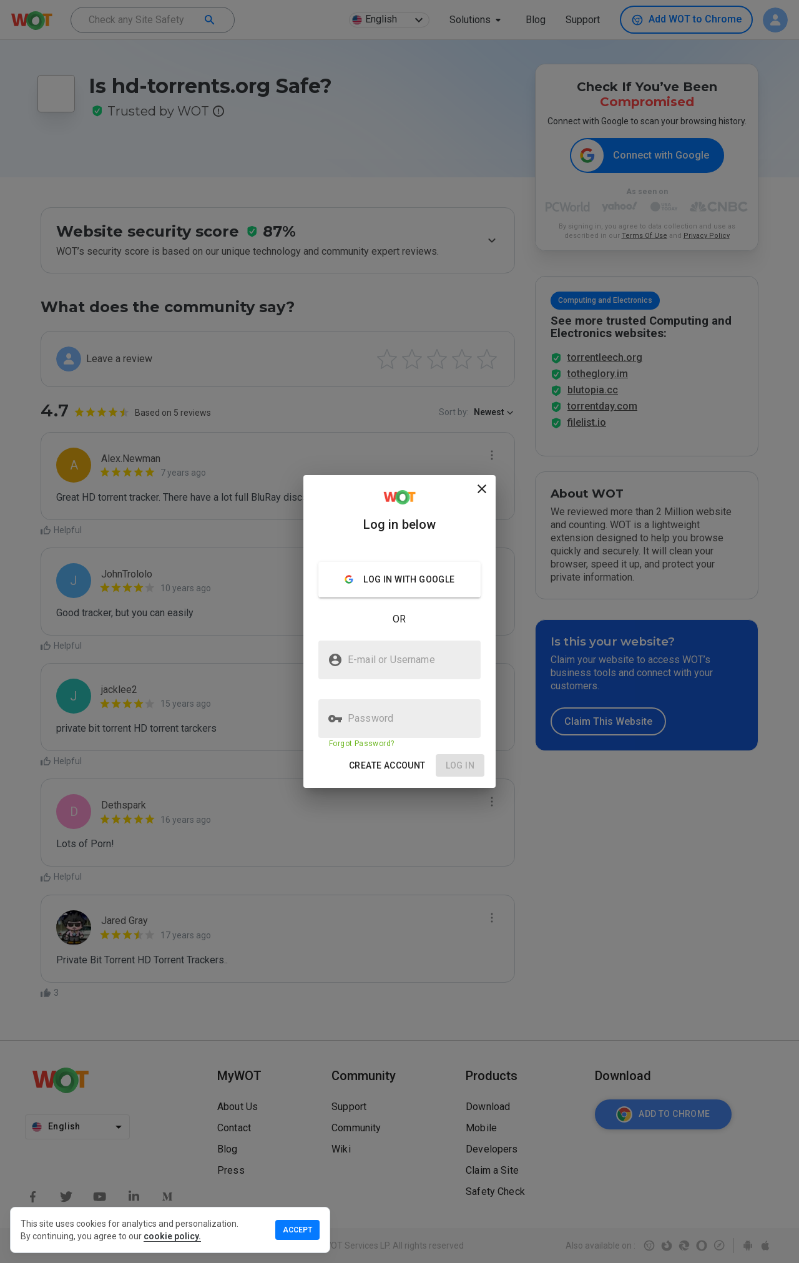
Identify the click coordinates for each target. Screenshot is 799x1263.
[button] (387, 765)
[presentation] (399, 631)
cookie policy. (172, 1236)
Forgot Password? (361, 743)
